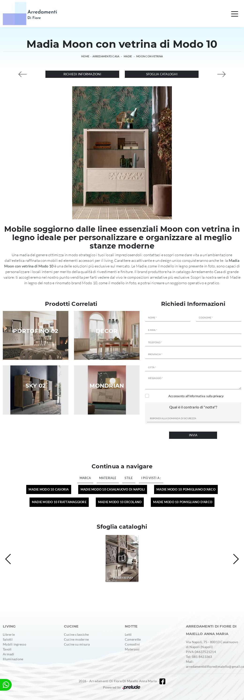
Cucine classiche (76, 634)
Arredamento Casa (105, 56)
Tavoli (7, 649)
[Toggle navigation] (234, 13)
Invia (193, 435)
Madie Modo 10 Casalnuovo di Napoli (113, 489)
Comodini (132, 644)
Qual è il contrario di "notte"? (193, 407)
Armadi (8, 654)
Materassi (132, 649)
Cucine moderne (76, 639)
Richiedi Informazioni (82, 74)
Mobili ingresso (14, 644)
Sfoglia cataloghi (161, 74)
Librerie (9, 634)
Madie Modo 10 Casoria (49, 489)
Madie (128, 56)
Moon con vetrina (149, 56)
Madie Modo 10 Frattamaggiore (59, 502)
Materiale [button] (107, 478)
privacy (218, 396)
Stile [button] (129, 478)
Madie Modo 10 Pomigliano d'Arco (185, 489)
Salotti (8, 639)
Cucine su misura (77, 644)
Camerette (133, 639)
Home (85, 56)
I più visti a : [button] (151, 478)
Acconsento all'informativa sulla (196, 396)
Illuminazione (13, 659)
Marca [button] (85, 478)
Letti (128, 634)
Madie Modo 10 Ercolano (120, 502)
